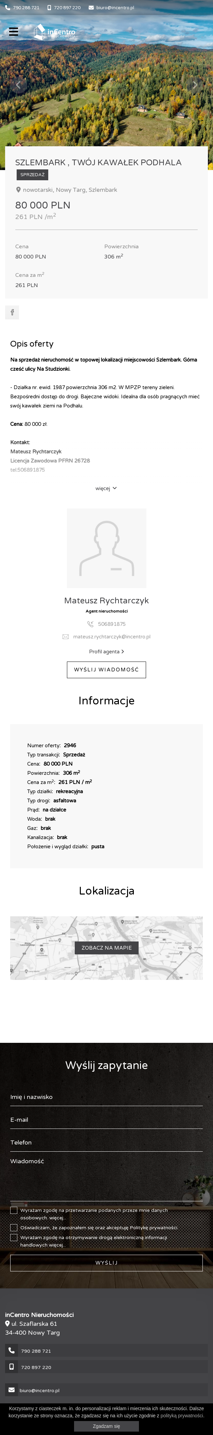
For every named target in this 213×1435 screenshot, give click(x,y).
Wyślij (106, 1263)
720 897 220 (67, 8)
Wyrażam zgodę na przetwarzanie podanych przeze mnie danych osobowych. (98, 1214)
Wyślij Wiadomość (106, 670)
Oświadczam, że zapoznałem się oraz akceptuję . (99, 1227)
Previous (18, 85)
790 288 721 (26, 8)
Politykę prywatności (153, 1228)
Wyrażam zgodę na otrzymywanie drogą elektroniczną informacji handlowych (94, 1241)
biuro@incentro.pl (115, 8)
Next (194, 85)
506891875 (112, 624)
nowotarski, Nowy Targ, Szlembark (69, 190)
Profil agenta (106, 652)
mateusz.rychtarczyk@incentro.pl (111, 637)
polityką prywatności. (183, 1415)
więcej (106, 488)
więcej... (57, 1218)
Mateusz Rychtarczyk (106, 601)
